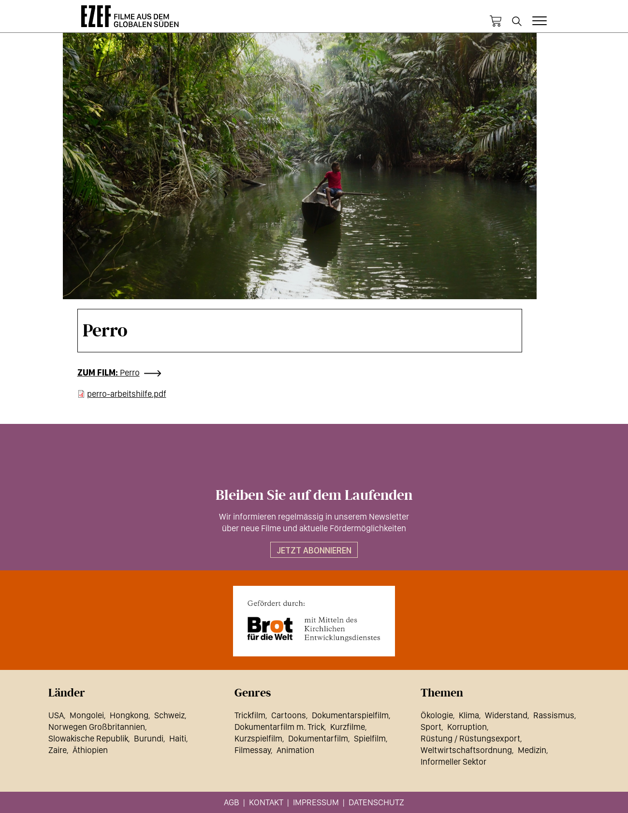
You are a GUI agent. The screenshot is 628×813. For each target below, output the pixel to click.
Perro (130, 372)
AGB (231, 802)
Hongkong (129, 715)
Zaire (57, 750)
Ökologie (437, 715)
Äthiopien (90, 750)
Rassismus (553, 715)
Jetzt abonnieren (314, 550)
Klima (469, 715)
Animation (295, 750)
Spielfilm (370, 738)
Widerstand (506, 715)
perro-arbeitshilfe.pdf (126, 394)
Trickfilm (249, 715)
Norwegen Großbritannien (96, 727)
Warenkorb (495, 21)
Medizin (532, 750)
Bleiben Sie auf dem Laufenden (314, 495)
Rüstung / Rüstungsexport (470, 738)
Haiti (177, 738)
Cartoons (288, 715)
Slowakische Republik (88, 738)
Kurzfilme (347, 727)
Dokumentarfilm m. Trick (279, 727)
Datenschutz (376, 802)
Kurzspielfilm (258, 738)
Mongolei (87, 715)
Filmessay (252, 750)
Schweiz (169, 715)
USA (56, 715)
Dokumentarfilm (318, 738)
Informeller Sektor (453, 761)
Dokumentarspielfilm (350, 715)
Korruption (467, 727)
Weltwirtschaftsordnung (466, 750)
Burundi (148, 738)
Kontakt (266, 802)
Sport (431, 727)
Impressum (316, 802)
